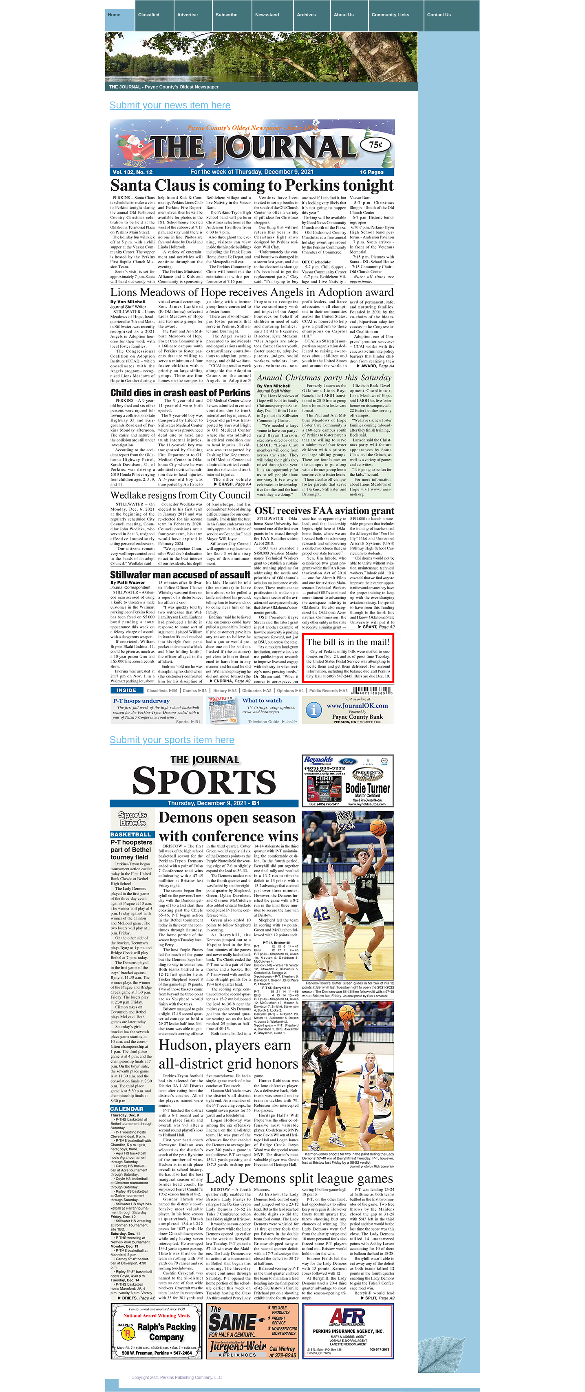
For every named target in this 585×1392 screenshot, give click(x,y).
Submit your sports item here (172, 739)
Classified (148, 14)
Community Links (390, 14)
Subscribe (226, 14)
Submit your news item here (170, 104)
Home (114, 14)
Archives (306, 14)
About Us (344, 14)
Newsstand (267, 14)
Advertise (187, 14)
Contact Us (439, 14)
